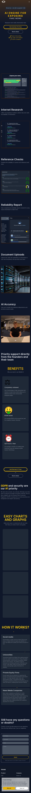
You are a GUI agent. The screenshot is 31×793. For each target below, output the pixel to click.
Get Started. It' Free (15, 469)
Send (15, 757)
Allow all (9, 788)
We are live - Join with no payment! (15, 8)
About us (18, 775)
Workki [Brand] (3, 769)
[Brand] (3, 1)
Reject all (22, 788)
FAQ (2, 775)
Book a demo (15, 31)
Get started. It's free (15, 27)
